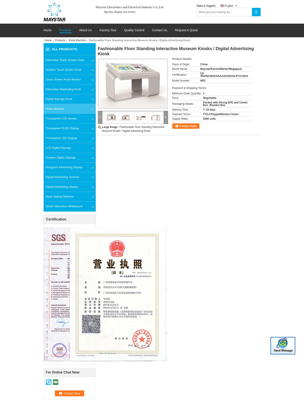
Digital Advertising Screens (62, 177)
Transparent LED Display (61, 138)
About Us (85, 30)
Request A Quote (186, 30)
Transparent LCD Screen (61, 118)
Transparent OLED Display (62, 128)
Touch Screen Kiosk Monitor (63, 79)
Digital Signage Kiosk (59, 99)
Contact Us (159, 30)
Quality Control (134, 30)
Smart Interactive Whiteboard (64, 206)
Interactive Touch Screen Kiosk (65, 60)
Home (48, 30)
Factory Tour (108, 30)
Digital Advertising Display (62, 186)
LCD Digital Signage (58, 147)
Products (65, 30)
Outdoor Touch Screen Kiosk (64, 69)
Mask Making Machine (60, 196)
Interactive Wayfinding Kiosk (63, 89)
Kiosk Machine (77, 40)
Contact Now (188, 126)
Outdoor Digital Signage (61, 157)
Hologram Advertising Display (64, 167)
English (229, 5)
